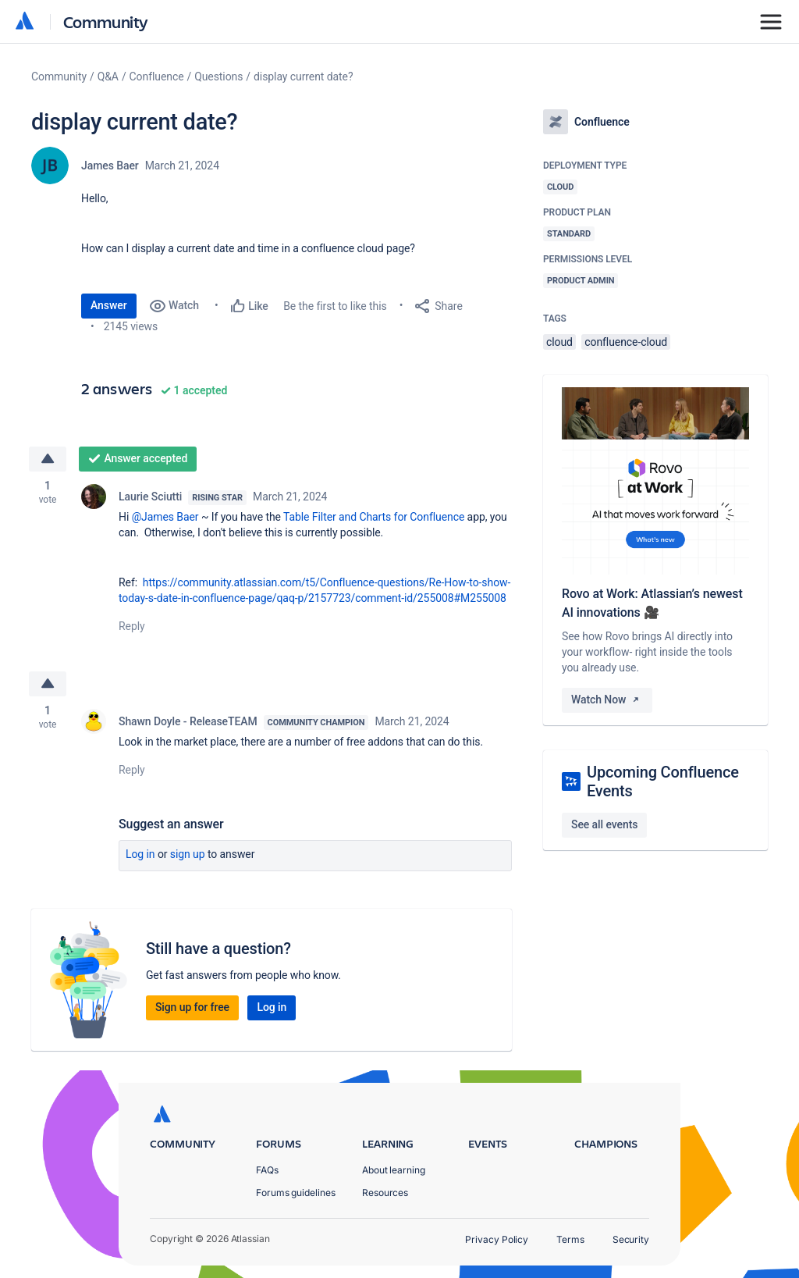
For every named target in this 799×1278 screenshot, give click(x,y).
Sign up (187, 854)
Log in (140, 854)
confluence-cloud (625, 342)
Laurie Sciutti (150, 496)
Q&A (108, 76)
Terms (570, 1239)
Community (105, 21)
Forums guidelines (296, 1192)
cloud (559, 342)
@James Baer (165, 517)
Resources (385, 1192)
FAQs (267, 1170)
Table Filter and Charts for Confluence (373, 517)
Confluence (157, 76)
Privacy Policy (496, 1239)
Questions (218, 76)
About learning (393, 1170)
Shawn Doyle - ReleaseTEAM (188, 721)
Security (631, 1239)
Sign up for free (192, 1007)
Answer (109, 305)
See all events (604, 824)
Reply (132, 626)
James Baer (110, 165)
